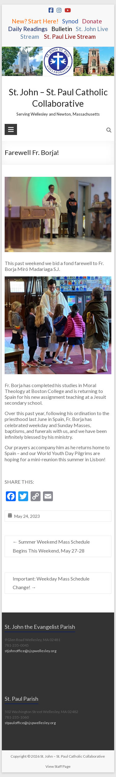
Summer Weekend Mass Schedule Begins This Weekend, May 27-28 (51, 546)
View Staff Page (58, 766)
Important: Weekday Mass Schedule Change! (51, 583)
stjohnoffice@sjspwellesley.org (30, 650)
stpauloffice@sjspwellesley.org (30, 722)
